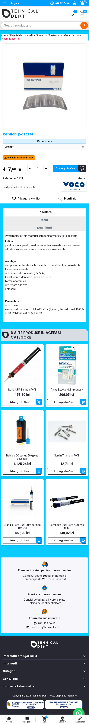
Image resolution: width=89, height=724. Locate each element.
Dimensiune (44, 141)
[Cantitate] (37, 168)
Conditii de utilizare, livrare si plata (44, 599)
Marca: (82, 178)
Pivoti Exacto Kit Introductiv (67, 389)
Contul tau (10, 679)
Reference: (9, 178)
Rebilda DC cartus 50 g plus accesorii (22, 457)
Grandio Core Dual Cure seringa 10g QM (22, 526)
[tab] (44, 212)
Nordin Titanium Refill (66, 455)
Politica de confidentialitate (44, 603)
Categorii (9, 671)
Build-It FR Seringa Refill (22, 389)
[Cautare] (44, 25)
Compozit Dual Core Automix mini (66, 526)
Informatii (10, 663)
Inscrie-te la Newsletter (19, 686)
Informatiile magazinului (20, 656)
